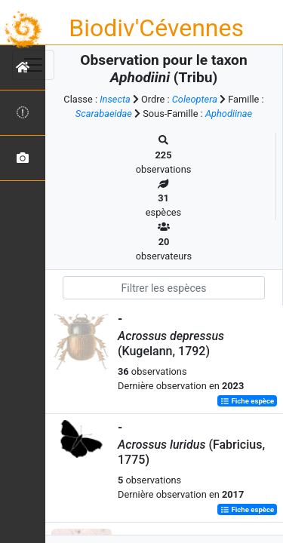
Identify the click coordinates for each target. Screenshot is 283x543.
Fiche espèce (247, 401)
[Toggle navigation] (33, 65)
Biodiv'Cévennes (156, 28)
